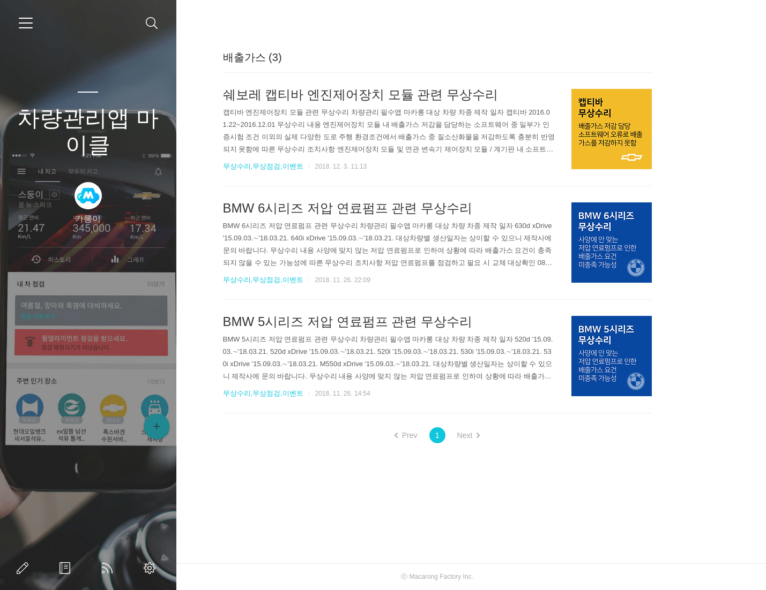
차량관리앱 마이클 (88, 131)
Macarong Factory (469, 576)
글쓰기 (25, 568)
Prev (439, 435)
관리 (152, 568)
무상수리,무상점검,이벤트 (297, 166)
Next (502, 435)
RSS (109, 568)
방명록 (67, 568)
